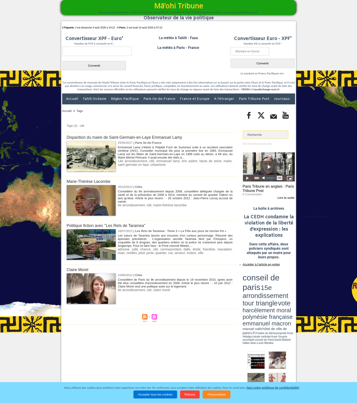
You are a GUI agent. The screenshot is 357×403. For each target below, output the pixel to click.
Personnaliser (216, 394)
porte (139, 252)
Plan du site (174, 367)
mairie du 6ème (250, 287)
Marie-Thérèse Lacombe (90, 181)
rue (158, 252)
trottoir (177, 252)
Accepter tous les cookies (155, 394)
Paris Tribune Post (254, 99)
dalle (181, 249)
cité (149, 161)
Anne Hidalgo (265, 287)
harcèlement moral (255, 281)
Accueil (72, 99)
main (228, 249)
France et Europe (195, 99)
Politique (80, 377)
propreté (258, 287)
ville (185, 252)
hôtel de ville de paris (285, 285)
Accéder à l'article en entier (258, 262)
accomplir (291, 287)
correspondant (166, 249)
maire (220, 161)
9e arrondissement (130, 290)
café (133, 249)
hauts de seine (204, 161)
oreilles (122, 252)
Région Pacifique (125, 99)
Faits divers (155, 377)
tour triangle (274, 277)
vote (287, 277)
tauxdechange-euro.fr (266, 89)
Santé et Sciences (188, 377)
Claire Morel (78, 269)
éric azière (184, 161)
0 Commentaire (251, 193)
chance (143, 249)
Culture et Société (133, 377)
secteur (166, 252)
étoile (190, 249)
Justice (170, 377)
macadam (216, 249)
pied (132, 252)
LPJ (244, 287)
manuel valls (272, 285)
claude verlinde (274, 287)
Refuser (190, 394)
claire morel (158, 290)
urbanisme (147, 164)
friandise (202, 249)
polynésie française (279, 281)
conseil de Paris (247, 289)
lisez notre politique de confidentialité (272, 387)
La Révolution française (232, 377)
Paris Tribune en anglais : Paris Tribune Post (266, 188)
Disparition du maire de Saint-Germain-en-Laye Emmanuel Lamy (129, 137)
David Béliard (257, 289)
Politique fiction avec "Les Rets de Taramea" (109, 225)
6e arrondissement (130, 205)
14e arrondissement (131, 161)
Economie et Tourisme (104, 377)
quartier (149, 252)
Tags (79, 111)
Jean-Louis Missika (271, 289)
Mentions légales (282, 377)
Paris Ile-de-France (159, 99)
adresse (123, 249)
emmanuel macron (255, 284)
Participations (260, 377)
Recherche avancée (256, 143)
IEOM (246, 89)
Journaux (282, 99)
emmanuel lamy (164, 161)
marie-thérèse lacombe (165, 205)
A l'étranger (224, 99)
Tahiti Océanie (95, 99)
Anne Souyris (283, 287)
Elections (208, 377)
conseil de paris (257, 273)
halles (263, 289)
